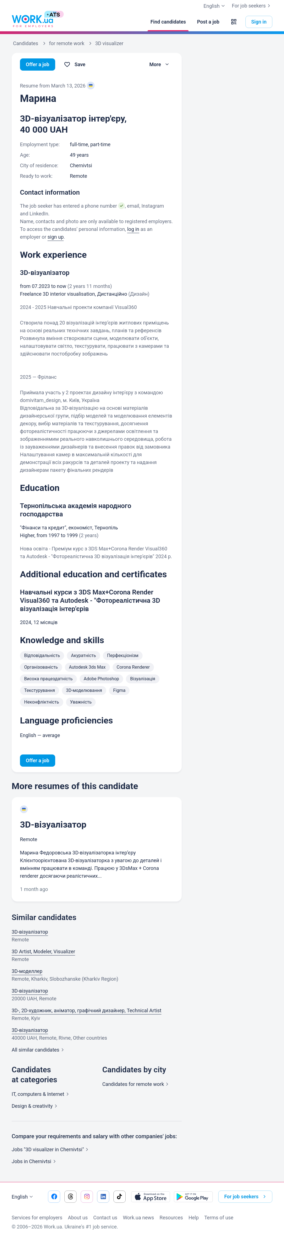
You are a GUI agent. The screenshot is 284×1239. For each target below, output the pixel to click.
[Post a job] (208, 21)
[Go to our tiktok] (119, 1197)
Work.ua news (138, 1217)
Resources (171, 1217)
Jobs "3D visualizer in (51, 1149)
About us (78, 1217)
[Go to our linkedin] (103, 1197)
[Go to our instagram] (87, 1197)
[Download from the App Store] (150, 1197)
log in (133, 229)
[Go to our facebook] (54, 1197)
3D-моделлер (27, 971)
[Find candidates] (168, 21)
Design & (35, 1106)
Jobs (35, 1161)
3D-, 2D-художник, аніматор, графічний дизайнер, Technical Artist (86, 1010)
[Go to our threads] (70, 1197)
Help (194, 1217)
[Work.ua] (32, 22)
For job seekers (252, 6)
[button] (234, 21)
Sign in (259, 22)
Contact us (105, 1217)
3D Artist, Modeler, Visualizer (43, 951)
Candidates (136, 1084)
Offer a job (37, 64)
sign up (55, 237)
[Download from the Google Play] (193, 1197)
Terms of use (219, 1217)
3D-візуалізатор (53, 824)
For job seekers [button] (246, 1197)
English (23, 1197)
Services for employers (37, 1217)
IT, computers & (41, 1094)
